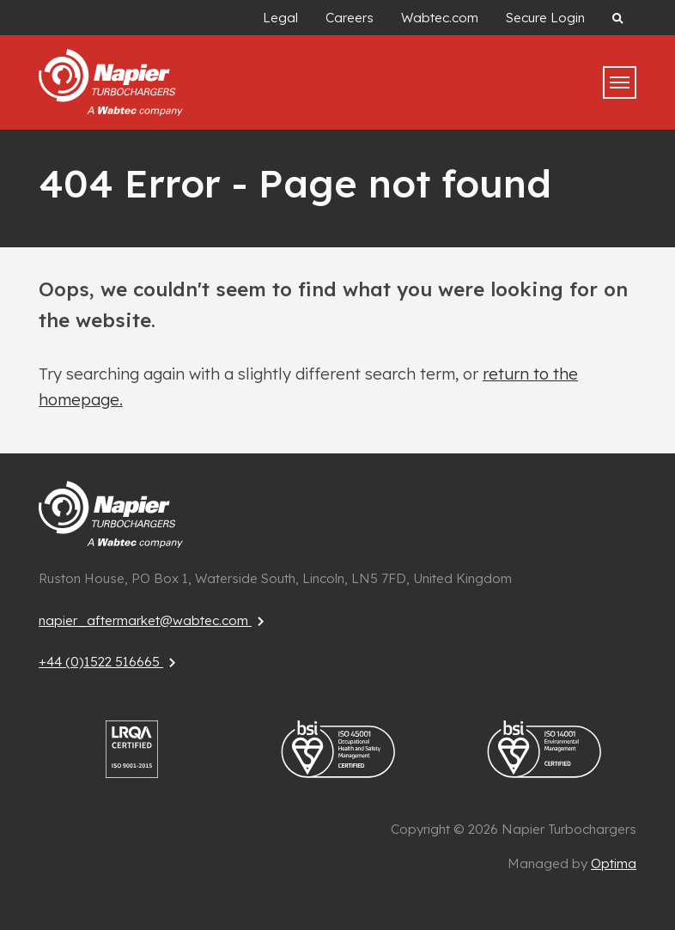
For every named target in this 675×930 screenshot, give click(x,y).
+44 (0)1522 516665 (109, 661)
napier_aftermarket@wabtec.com (154, 620)
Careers (349, 17)
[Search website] (617, 17)
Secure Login (545, 17)
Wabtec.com (439, 17)
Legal (280, 17)
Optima (613, 863)
